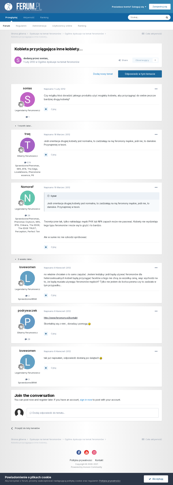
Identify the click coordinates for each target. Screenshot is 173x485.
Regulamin (21, 25)
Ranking (82, 25)
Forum (6, 25)
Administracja (39, 25)
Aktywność (28, 17)
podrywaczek (27, 310)
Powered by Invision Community (86, 467)
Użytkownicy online (62, 25)
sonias (44, 58)
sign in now (86, 399)
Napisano (54, 89)
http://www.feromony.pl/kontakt (60, 317)
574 (27, 162)
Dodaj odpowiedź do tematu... (47, 412)
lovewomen (27, 267)
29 (27, 215)
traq (27, 134)
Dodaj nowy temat (103, 73)
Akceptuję (156, 478)
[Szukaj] (145, 17)
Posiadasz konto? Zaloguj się (129, 6)
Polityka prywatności (81, 460)
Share (123, 60)
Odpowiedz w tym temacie (140, 73)
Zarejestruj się (160, 6)
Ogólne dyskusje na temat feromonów (58, 61)
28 (27, 339)
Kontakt (99, 460)
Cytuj (53, 109)
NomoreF (27, 186)
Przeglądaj (11, 19)
